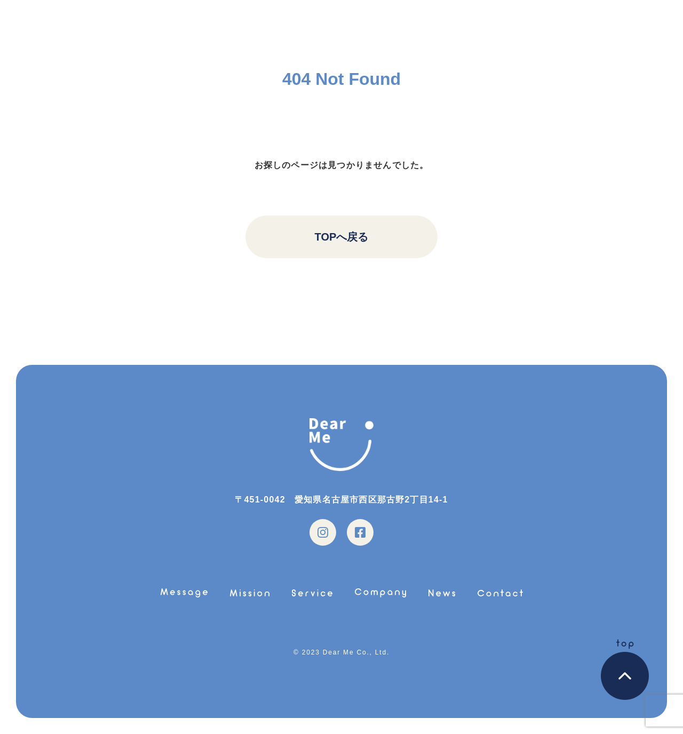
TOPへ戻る (342, 237)
